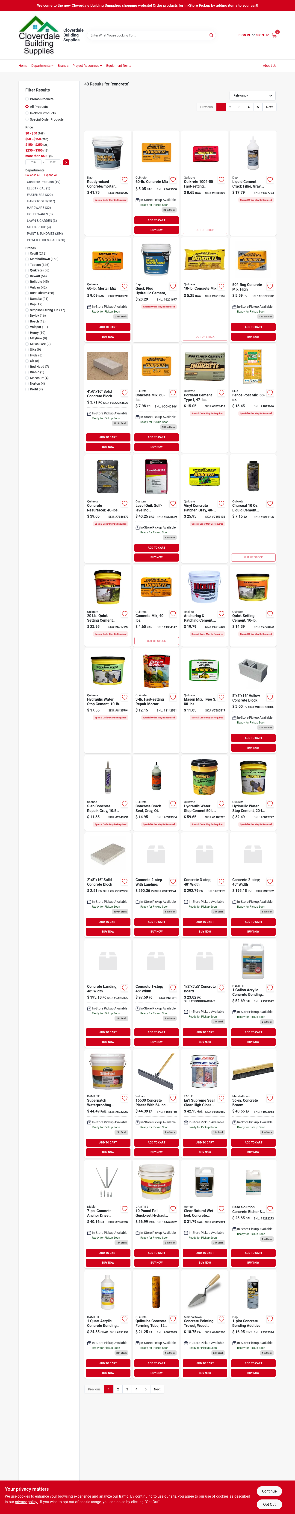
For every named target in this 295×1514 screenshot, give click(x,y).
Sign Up (262, 35)
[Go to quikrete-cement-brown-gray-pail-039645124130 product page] (253, 606)
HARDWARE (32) (39, 208)
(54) (38, 276)
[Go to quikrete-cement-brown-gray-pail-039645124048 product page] (107, 606)
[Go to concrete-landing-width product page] (107, 993)
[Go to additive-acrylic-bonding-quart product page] (107, 1324)
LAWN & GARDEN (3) (42, 220)
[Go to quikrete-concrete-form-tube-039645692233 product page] (156, 1324)
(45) (39, 281)
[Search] (211, 35)
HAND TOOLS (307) (41, 201)
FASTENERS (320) (40, 195)
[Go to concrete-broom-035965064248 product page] (253, 1103)
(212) (38, 253)
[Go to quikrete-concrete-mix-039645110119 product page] (204, 289)
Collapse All (32, 175)
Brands (63, 65)
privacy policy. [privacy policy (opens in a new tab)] (26, 1502)
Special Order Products (47, 119)
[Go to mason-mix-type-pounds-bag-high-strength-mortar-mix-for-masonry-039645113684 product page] (204, 700)
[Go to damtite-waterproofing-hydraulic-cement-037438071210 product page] (156, 1214)
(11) (39, 327)
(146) (39, 265)
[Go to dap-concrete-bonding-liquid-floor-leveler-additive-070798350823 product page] (253, 1324)
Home (23, 65)
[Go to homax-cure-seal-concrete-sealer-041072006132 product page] (204, 1214)
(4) (39, 378)
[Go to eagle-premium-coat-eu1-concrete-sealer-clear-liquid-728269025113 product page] (204, 1103)
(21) (39, 299)
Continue (269, 1491)
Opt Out (269, 1504)
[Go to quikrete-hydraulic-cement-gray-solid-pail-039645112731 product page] (107, 700)
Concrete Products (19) (43, 182)
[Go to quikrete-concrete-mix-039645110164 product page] (156, 183)
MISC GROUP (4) (39, 227)
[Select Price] (66, 162)
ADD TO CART (156, 220)
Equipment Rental (119, 65)
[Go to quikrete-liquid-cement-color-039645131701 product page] (253, 508)
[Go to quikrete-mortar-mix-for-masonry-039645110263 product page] (107, 289)
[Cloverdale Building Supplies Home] (39, 35)
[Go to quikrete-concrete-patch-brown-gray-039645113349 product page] (204, 508)
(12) (38, 321)
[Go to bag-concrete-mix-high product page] (253, 289)
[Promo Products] (27, 98)
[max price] (53, 162)
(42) (38, 287)
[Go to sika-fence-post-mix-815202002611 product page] (253, 398)
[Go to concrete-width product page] (253, 884)
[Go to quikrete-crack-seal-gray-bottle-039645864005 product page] (156, 793)
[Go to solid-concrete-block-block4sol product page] (107, 398)
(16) (38, 315)
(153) (44, 259)
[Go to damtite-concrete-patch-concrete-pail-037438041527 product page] (107, 1103)
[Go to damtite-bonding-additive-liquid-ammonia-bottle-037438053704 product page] (253, 993)
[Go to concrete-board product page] (204, 993)
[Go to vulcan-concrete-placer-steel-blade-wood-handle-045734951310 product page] (156, 1103)
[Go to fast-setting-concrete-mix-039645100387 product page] (204, 183)
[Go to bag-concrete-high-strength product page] (156, 398)
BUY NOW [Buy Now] (156, 230)
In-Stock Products (43, 113)
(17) (36, 304)
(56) (39, 270)
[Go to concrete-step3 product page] (204, 884)
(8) (36, 355)
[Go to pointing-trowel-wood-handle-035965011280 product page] (204, 1324)
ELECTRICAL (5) (38, 188)
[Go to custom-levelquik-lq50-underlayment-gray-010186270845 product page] (156, 508)
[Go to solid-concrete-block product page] (107, 884)
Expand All (50, 175)
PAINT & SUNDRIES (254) (45, 233)
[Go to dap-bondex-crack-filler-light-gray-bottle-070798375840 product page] (253, 183)
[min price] (33, 162)
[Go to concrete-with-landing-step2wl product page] (156, 884)
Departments (40, 65)
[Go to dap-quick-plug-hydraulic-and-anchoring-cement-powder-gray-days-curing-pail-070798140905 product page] (156, 289)
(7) (39, 366)
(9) (38, 338)
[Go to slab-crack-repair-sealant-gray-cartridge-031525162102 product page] (107, 793)
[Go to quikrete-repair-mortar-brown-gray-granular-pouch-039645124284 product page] (156, 700)
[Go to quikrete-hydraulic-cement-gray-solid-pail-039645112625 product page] (253, 793)
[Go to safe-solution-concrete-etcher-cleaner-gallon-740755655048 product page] (253, 1214)
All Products (39, 107)
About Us (270, 65)
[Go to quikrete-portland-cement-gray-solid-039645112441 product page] (204, 398)
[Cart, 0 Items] (274, 35)
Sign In (244, 35)
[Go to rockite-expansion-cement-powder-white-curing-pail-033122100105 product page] (204, 606)
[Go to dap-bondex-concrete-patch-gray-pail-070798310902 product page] (107, 183)
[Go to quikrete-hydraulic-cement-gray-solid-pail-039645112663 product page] (204, 793)
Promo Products (41, 99)
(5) (37, 372)
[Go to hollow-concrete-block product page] (253, 700)
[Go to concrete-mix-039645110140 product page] (156, 606)
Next (269, 107)
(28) (42, 293)
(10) (37, 332)
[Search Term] (151, 35)
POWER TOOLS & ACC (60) (46, 240)
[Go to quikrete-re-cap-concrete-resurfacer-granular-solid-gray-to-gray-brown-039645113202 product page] (107, 508)
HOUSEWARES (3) (40, 214)
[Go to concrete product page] (156, 993)
